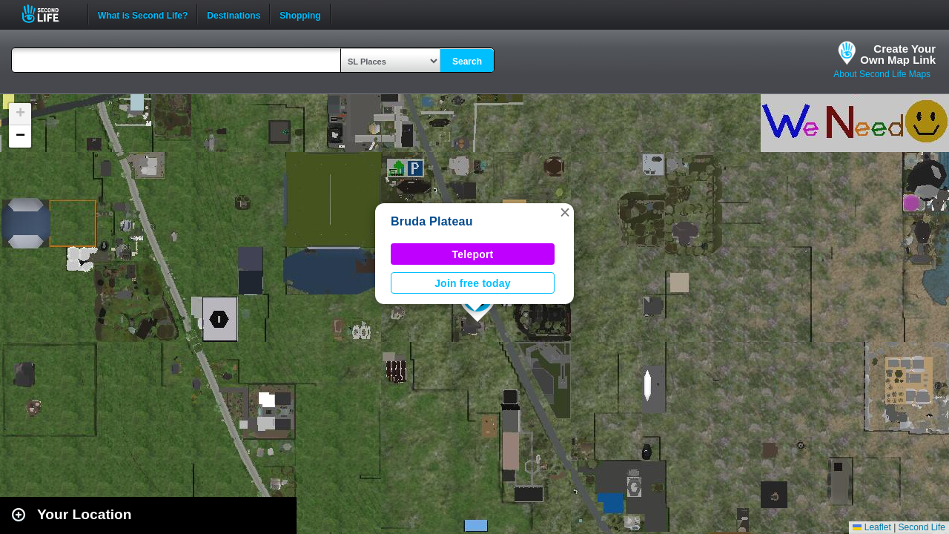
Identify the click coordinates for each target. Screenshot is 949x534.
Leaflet (871, 527)
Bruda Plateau (432, 221)
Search (467, 61)
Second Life (48, 14)
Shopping (300, 14)
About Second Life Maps (881, 74)
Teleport (473, 254)
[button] (565, 212)
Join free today (472, 283)
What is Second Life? (143, 14)
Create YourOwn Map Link (898, 54)
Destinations (233, 14)
